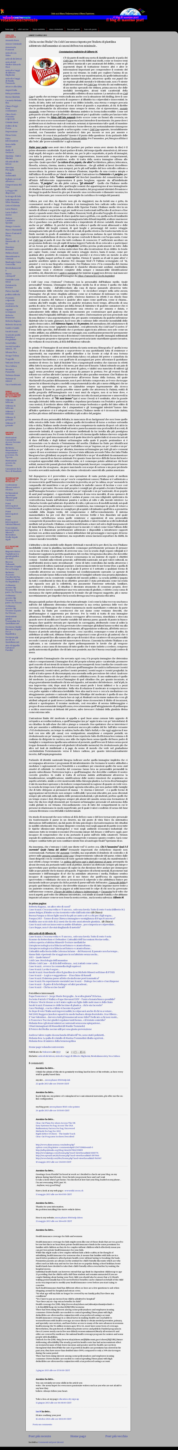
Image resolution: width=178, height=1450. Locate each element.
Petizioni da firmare (10, 286)
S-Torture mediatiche (74, 942)
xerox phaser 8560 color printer (65, 1107)
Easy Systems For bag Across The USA (54, 1125)
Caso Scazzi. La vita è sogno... (44, 969)
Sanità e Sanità (12, 328)
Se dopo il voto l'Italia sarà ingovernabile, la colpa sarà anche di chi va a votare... (71, 1011)
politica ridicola (12, 294)
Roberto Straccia (13, 324)
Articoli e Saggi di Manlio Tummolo (12, 80)
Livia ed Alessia (12, 205)
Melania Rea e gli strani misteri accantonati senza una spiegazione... (65, 1023)
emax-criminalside (56, 29)
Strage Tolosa (12, 356)
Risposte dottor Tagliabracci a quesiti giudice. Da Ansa (12, 555)
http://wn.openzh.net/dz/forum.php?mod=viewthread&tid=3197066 (67, 1155)
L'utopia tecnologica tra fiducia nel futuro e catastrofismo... (60, 945)
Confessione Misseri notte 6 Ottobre (12, 487)
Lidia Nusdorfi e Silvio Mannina (12, 201)
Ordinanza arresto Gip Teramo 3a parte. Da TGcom (13, 588)
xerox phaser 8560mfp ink (57, 1080)
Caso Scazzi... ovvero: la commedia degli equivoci (55, 966)
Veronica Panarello (10, 370)
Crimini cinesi (11, 122)
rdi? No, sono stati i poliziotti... (89, 1035)
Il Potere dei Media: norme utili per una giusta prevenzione (60, 1029)
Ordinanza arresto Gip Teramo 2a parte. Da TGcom (13, 599)
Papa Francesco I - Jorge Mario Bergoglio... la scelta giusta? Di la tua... (65, 996)
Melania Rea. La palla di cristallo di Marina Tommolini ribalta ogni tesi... (66, 1038)
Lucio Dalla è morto (11, 213)
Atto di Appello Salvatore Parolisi (12, 647)
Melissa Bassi (11, 253)
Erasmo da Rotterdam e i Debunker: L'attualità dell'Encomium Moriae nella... (69, 939)
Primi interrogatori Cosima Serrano (13, 505)
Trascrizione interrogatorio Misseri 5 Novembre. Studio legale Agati (12, 534)
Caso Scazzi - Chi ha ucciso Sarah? (47, 987)
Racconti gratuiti (73, 29)
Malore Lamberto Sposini (10, 220)
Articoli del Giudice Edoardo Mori (13, 64)
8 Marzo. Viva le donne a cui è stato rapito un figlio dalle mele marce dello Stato (71, 1002)
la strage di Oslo (13, 196)
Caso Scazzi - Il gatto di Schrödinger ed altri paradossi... (58, 984)
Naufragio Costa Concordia (13, 263)
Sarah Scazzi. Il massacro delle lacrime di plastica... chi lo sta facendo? (65, 1005)
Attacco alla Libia (13, 86)
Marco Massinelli (13, 230)
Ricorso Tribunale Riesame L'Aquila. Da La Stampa (13, 565)
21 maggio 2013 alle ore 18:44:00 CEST (54, 1221)
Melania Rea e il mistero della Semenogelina (52, 1041)
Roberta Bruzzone (10, 316)
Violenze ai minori (10, 379)
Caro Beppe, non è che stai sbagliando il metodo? (55, 927)
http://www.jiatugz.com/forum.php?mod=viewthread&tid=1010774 (67, 1153)
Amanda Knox (12, 40)
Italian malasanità (10, 174)
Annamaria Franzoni (10, 48)
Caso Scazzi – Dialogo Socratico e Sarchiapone (94, 981)
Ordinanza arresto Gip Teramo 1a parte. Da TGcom (13, 609)
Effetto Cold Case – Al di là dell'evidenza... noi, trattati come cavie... (64, 963)
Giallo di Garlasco (9, 151)
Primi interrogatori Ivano (11, 513)
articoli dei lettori (46, 1056)
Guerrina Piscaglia (9, 168)
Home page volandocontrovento (46, 1047)
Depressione (11, 131)
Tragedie (9, 359)
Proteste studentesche (11, 305)
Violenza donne (12, 375)
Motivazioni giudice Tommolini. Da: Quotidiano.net (12, 620)
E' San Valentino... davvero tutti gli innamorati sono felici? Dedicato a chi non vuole (73, 1017)
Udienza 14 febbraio (10, 407)
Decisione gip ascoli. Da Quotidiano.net (12, 639)
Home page (78, 1436)
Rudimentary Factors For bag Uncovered (55, 1128)
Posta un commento (42, 1424)
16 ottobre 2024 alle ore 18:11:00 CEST (54, 1419)
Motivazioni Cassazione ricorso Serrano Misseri (13, 441)
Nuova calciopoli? (10, 275)
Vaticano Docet (12, 362)
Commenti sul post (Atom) (51, 1442)
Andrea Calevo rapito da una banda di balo (51, 1035)
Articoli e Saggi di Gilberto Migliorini (72, 1056)
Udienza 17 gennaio (10, 424)
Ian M (38, 1411)
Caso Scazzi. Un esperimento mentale (49, 981)
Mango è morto (12, 226)
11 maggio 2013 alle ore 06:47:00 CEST (54, 1194)
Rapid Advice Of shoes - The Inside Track (55, 1134)
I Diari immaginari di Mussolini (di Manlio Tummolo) (57, 1026)
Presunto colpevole (10, 299)
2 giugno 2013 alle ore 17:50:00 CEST (53, 1370)
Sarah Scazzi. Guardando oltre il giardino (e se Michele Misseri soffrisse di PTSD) (72, 972)
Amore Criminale (13, 44)
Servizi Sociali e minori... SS (12, 347)
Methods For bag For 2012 (48, 1131)
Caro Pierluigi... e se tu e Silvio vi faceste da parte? (55, 1008)
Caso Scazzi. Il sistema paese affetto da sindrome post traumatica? (64, 978)
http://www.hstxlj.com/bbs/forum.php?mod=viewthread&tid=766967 (68, 1158)
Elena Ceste (10, 135)
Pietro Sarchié (12, 291)
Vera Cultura (114, 1056)
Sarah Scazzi (11, 331)
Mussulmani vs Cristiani (12, 257)
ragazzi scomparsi (10, 310)
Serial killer (10, 343)
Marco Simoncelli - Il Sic (12, 241)
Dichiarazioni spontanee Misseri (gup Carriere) (11, 496)
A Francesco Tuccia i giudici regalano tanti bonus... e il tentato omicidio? (67, 1020)
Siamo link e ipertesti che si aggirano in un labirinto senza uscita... (64, 954)
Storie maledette (39, 29)
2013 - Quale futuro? (39, 957)
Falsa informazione (11, 139)
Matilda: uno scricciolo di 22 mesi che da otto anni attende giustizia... (65, 921)
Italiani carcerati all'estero (13, 180)
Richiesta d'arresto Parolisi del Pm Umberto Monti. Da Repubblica (13, 577)
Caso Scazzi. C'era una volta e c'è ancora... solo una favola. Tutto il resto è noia (70, 936)
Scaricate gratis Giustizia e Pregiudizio (12, 337)
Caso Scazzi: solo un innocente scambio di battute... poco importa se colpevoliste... (72, 924)
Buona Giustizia (12, 97)
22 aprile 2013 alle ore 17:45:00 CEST (52, 1084)
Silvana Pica (11, 352)
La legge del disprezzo (11, 191)
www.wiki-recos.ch (74, 1191)
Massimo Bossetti (9, 248)
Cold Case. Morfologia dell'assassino (48, 960)
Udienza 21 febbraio (10, 401)
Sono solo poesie (90, 29)
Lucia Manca (11, 209)
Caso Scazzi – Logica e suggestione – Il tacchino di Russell (60, 975)
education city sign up (68, 1399)
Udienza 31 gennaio (10, 418)
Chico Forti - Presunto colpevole (11, 116)
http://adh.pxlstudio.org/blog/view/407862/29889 (59, 1150)
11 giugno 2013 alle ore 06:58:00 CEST (54, 1403)
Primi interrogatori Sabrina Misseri (12, 522)
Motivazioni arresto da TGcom (10, 462)
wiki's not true (23, 29)
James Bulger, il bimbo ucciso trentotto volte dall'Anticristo (60, 912)
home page (9, 29)
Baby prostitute (12, 93)
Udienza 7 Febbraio (10, 412)
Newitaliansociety (99, 1056)
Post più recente (40, 1436)
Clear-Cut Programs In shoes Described (55, 1136)
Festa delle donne (10, 145)
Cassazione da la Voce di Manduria (13, 470)
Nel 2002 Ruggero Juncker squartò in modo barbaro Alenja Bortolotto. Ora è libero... (73, 1014)
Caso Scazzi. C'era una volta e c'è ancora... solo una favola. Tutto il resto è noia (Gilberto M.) (77, 909)
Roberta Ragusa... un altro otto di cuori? (49, 906)
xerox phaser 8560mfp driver (69, 1217)
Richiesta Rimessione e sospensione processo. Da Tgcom (11, 452)
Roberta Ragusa (13, 321)
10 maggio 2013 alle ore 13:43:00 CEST (53, 1162)
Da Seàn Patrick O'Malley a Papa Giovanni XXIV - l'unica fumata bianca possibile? (72, 999)
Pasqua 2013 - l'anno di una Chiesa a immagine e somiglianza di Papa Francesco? (72, 918)
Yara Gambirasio (13, 384)
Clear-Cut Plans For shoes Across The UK (55, 1123)
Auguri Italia (11, 90)
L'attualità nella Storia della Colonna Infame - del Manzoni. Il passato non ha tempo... (74, 951)
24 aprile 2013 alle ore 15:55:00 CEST (52, 1110)
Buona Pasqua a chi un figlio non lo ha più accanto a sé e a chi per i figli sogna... (71, 915)
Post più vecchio (116, 1436)
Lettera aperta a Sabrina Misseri (46, 942)
